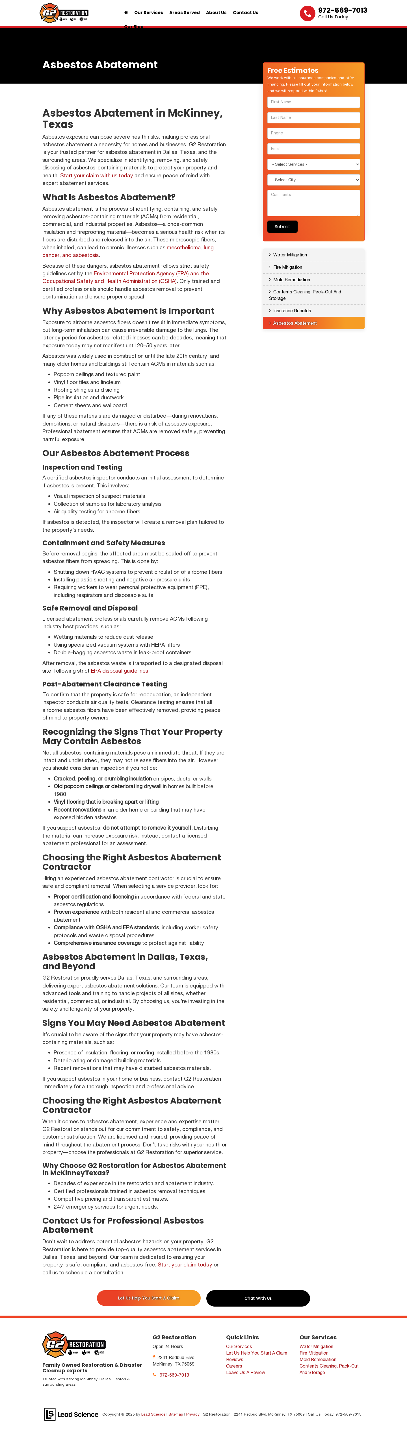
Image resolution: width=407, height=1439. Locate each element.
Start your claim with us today (96, 175)
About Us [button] (216, 13)
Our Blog (134, 27)
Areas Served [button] (184, 13)
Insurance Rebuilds (292, 310)
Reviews (234, 1359)
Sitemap (175, 1414)
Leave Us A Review (245, 1372)
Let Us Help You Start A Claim (148, 1298)
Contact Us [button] (245, 13)
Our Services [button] (148, 13)
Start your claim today (185, 1264)
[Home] (126, 13)
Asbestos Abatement (295, 323)
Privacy (193, 1414)
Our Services (239, 1346)
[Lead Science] (71, 1413)
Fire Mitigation (287, 267)
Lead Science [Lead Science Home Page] (153, 1414)
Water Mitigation (290, 254)
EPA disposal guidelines (119, 671)
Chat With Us (258, 1298)
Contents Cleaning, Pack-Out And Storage (305, 295)
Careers (234, 1365)
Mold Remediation (291, 279)
